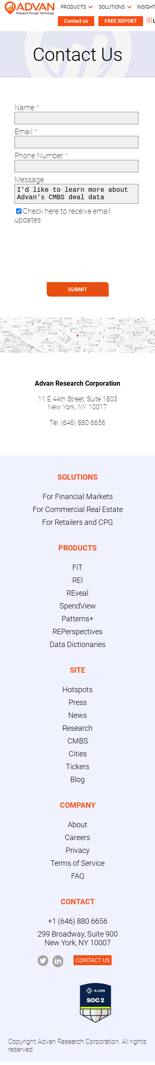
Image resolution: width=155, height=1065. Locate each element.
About (77, 828)
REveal (77, 596)
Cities (78, 757)
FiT (77, 570)
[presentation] (76, 261)
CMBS (77, 744)
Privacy (78, 853)
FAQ (77, 879)
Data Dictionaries (77, 647)
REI (77, 583)
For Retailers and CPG (77, 525)
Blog (77, 782)
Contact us (76, 21)
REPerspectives (77, 634)
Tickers (77, 770)
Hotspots (77, 692)
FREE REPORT (121, 21)
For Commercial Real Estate (78, 512)
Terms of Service (77, 866)
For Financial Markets (78, 499)
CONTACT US (93, 963)
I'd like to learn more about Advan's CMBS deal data (76, 195)
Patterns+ (77, 622)
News (77, 718)
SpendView (78, 609)
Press (78, 705)
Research (77, 731)
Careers (77, 840)
